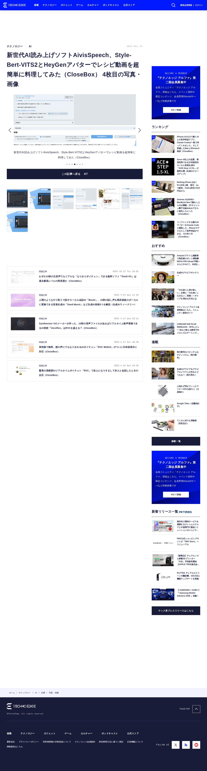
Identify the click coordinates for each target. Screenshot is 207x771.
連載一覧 (176, 441)
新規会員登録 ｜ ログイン (191, 5)
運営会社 (11, 742)
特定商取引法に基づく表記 (111, 742)
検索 (173, 5)
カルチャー (93, 5)
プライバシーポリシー (29, 742)
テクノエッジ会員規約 (85, 742)
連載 (36, 5)
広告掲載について (135, 742)
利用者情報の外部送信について (57, 742)
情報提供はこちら (15, 747)
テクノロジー (50, 5)
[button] (9, 130)
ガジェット (66, 5)
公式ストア (129, 5)
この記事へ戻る (75, 174)
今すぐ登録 (176, 110)
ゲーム (79, 5)
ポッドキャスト (111, 5)
